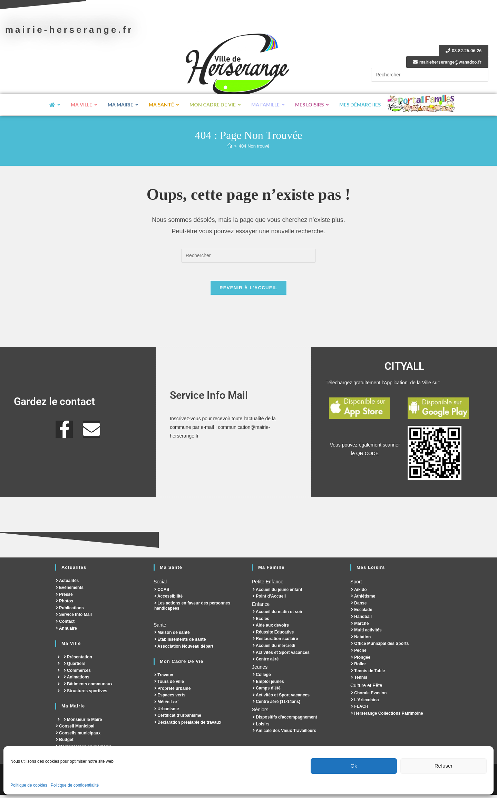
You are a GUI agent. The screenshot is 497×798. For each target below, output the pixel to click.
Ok (353, 766)
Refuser (444, 766)
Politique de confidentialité (75, 785)
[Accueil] (229, 146)
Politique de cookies (28, 785)
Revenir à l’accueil (248, 290)
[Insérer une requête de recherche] (429, 75)
